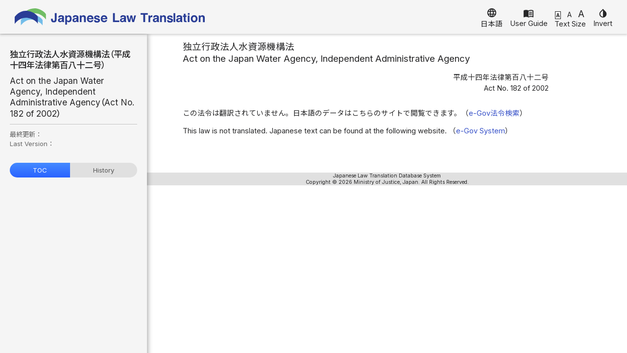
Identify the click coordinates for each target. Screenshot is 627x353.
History (103, 170)
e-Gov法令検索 (494, 113)
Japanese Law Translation (110, 16)
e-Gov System (480, 130)
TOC (40, 170)
